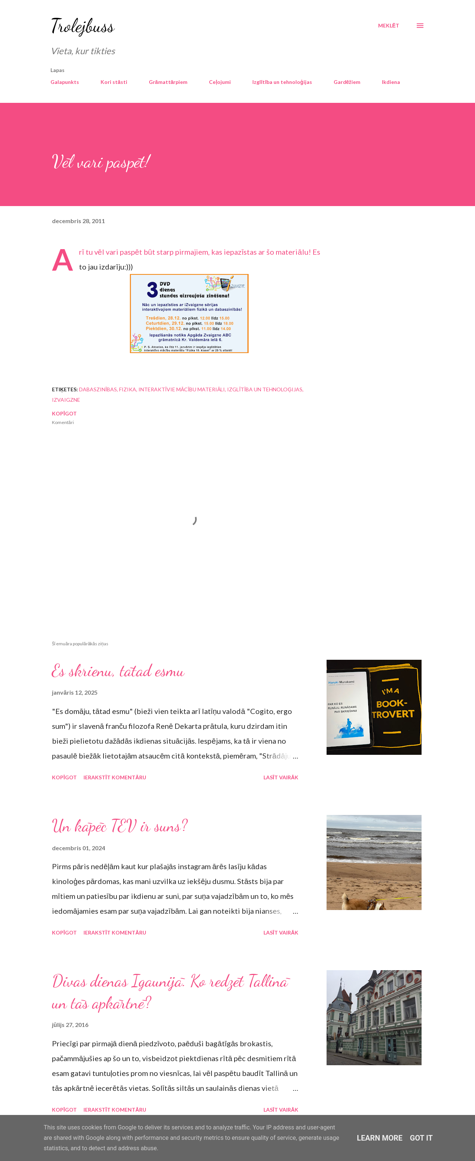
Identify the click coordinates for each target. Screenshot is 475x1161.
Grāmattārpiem (168, 82)
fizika (127, 389)
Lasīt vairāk (280, 777)
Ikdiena (391, 82)
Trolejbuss (82, 25)
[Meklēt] (388, 25)
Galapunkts (64, 82)
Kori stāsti (114, 82)
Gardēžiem (347, 82)
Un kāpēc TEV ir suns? (119, 825)
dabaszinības (98, 389)
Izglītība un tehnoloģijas (282, 82)
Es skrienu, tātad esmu (118, 670)
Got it (421, 1138)
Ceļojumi (220, 82)
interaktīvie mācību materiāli (181, 389)
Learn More (380, 1138)
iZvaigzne (66, 400)
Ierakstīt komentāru (114, 777)
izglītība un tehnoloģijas (264, 389)
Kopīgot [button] (64, 413)
